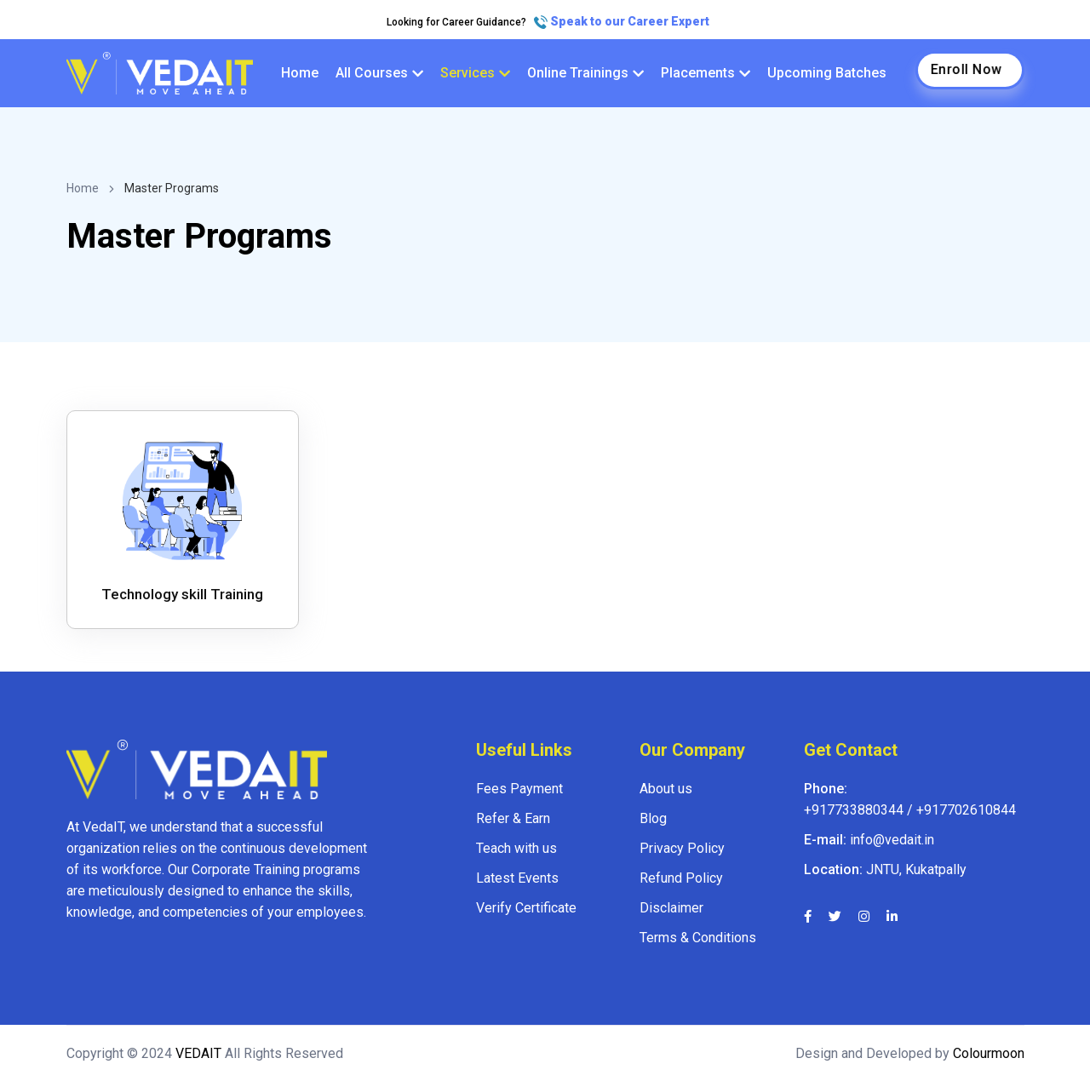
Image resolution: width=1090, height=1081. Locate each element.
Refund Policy (681, 878)
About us (666, 789)
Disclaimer (671, 908)
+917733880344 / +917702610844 (910, 810)
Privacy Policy (682, 848)
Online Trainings (585, 73)
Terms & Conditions (698, 937)
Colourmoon (986, 1053)
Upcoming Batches (826, 73)
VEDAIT (198, 1053)
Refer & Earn (513, 818)
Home (299, 73)
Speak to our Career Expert (621, 21)
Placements (705, 73)
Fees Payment (519, 789)
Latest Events (517, 878)
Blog (653, 818)
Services (475, 73)
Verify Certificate (526, 908)
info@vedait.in (892, 840)
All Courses (379, 73)
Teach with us (516, 848)
